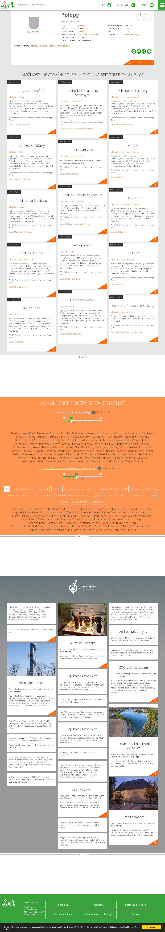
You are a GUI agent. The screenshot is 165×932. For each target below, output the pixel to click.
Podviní (38, 451)
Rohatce (121, 451)
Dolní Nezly (98, 437)
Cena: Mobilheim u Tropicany (21, 232)
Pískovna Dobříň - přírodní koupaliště (130, 509)
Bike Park (138, 495)
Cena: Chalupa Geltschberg (122, 124)
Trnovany (76, 458)
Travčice (21, 458)
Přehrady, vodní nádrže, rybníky (113, 489)
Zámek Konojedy (66, 523)
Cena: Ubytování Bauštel (19, 124)
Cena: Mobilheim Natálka (70, 334)
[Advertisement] (82, 377)
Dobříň (31, 437)
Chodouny (134, 433)
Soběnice (41, 454)
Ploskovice (145, 447)
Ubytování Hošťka (16, 97)
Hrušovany (43, 46)
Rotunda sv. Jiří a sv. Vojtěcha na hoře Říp (117, 519)
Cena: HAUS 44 (117, 177)
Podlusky (27, 451)
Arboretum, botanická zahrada (146, 489)
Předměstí (64, 451)
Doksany (42, 437)
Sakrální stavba (99, 501)
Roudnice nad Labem (140, 451)
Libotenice (121, 444)
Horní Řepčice (70, 440)
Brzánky (65, 433)
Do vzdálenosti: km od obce (72, 412)
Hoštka (84, 440)
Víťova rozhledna (59, 526)
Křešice (56, 444)
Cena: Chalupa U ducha (18, 287)
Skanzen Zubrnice (82, 526)
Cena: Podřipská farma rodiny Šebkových (77, 128)
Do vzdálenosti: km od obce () (69, 468)
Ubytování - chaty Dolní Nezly (72, 201)
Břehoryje (42, 433)
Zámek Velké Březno (99, 530)
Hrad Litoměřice (102, 516)
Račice (89, 451)
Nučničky (113, 447)
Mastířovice (33, 447)
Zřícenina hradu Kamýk (41, 523)
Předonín (78, 451)
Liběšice (98, 444)
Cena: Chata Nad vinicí (69, 174)
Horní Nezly (53, 440)
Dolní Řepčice (114, 437)
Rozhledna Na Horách (47, 509)
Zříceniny (47, 495)
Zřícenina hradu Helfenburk (54, 519)
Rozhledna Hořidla (22, 509)
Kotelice (32, 444)
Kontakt (134, 914)
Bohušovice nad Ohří (23, 433)
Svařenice (103, 454)
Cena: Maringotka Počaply (19, 179)
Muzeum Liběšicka (73, 509)
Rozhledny (13, 495)
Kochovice (20, 444)
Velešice (142, 458)
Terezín (132, 454)
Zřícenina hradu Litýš (45, 516)
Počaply (15, 451)
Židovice (118, 461)
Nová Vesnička (70, 447)
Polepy (70, 14)
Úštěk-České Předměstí (97, 458)
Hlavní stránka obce (144, 62)
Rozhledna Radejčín (124, 530)
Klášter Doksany (21, 516)
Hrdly (94, 440)
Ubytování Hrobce (16, 207)
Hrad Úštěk (29, 519)
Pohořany (50, 451)
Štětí (68, 454)
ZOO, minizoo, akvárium (24, 489)
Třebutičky (65, 46)
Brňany (54, 433)
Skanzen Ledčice (142, 526)
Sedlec (16, 454)
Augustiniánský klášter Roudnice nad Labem (38, 512)
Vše (7, 489)
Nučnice (101, 447)
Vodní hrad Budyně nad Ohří (119, 523)
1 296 (126, 28)
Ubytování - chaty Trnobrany (122, 259)
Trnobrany (63, 458)
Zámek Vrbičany (81, 519)
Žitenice (138, 461)
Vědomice (129, 458)
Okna (58, 46)
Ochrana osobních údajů (98, 914)
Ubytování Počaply (16, 152)
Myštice (56, 447)
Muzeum (63, 501)
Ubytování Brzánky (16, 314)
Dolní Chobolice (80, 437)
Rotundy (86, 495)
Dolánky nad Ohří (59, 437)
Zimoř (128, 461)
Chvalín (20, 437)
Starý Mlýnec (56, 454)
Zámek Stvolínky (103, 526)
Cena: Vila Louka (118, 284)
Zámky (35, 495)
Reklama (99, 904)
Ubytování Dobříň (67, 251)
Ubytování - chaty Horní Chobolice (125, 97)
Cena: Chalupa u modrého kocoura (74, 224)
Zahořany (96, 461)
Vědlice (118, 458)
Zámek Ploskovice (96, 509)
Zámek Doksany (111, 512)
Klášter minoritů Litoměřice (75, 516)
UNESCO (57, 489)
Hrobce (103, 440)
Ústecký (80, 25)
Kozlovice (44, 444)
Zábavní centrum (79, 501)
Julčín (145, 440)
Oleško (133, 447)
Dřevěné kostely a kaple (67, 495)
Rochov (110, 451)
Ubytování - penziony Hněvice (123, 312)
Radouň (99, 451)
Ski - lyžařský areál (74, 489)
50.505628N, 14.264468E (87, 34)
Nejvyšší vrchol (123, 495)
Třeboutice (34, 458)
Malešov (144, 444)
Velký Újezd (28, 461)
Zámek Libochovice (40, 530)
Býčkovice (77, 433)
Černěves (102, 433)
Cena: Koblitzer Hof (119, 232)
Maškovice (19, 447)
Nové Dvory (87, 447)
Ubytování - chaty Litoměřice (72, 156)
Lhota (88, 444)
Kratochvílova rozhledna (136, 512)
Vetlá (40, 461)
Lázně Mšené (123, 526)
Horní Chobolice (35, 440)
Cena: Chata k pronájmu (70, 279)
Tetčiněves (145, 454)
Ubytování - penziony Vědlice (21, 259)
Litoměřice (81, 31)
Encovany (34, 46)
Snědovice (28, 454)
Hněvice (19, 440)
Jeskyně (97, 495)
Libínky (52, 46)
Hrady (25, 495)
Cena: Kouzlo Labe (16, 342)
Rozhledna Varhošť (89, 523)
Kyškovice (77, 444)
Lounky (133, 444)
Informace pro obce (135, 904)
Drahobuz (130, 437)
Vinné (48, 461)
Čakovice (90, 433)
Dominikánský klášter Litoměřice (132, 516)
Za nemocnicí (81, 461)
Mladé (45, 447)
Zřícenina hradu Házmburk (69, 530)
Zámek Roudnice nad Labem (83, 512)
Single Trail (152, 495)
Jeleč (126, 440)
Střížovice (90, 454)
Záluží (108, 461)
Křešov (66, 444)
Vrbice (57, 461)
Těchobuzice (119, 454)
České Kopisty (118, 433)
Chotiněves (148, 433)
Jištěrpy (136, 440)
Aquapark (43, 489)
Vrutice (67, 461)
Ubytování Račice (67, 306)
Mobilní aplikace (63, 914)
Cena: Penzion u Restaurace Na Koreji (126, 332)
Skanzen (90, 489)
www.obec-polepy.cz (133, 34)
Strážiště (78, 454)
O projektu (63, 904)
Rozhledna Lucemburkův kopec (29, 526)
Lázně (109, 495)
